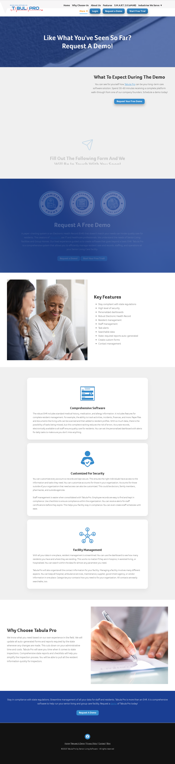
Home (67, 5)
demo (114, 703)
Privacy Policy (91, 743)
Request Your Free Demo (129, 101)
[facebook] (87, 736)
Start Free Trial (137, 11)
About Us (96, 5)
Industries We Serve (150, 5)
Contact (102, 743)
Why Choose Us (80, 5)
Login (95, 11)
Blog (108, 743)
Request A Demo (87, 712)
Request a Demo (113, 11)
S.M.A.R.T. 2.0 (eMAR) (125, 5)
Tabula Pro (130, 84)
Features (107, 5)
